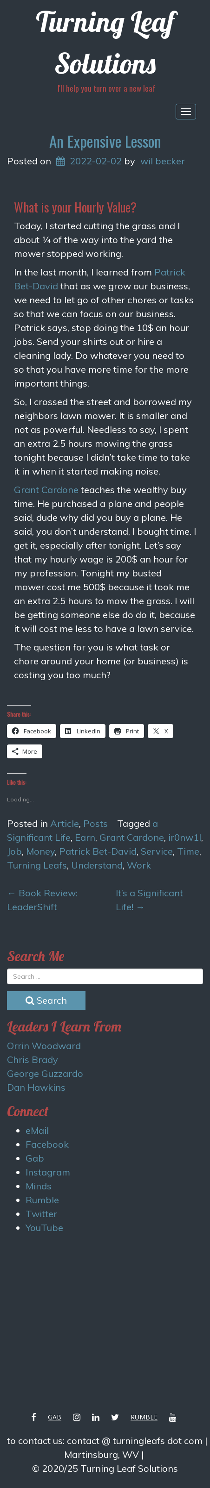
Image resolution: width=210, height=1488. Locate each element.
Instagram (48, 1172)
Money (40, 851)
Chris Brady (32, 1059)
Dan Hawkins (36, 1087)
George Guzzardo (45, 1073)
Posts (95, 823)
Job (14, 851)
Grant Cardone (46, 489)
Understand (97, 865)
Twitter (41, 1213)
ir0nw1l (184, 837)
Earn (85, 837)
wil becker (162, 161)
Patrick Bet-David (98, 851)
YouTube (44, 1227)
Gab (35, 1158)
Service (157, 851)
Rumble (42, 1200)
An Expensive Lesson (105, 141)
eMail (37, 1130)
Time (188, 851)
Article (64, 823)
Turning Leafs (37, 865)
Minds (39, 1186)
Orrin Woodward (44, 1045)
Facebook (47, 1144)
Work (139, 865)
